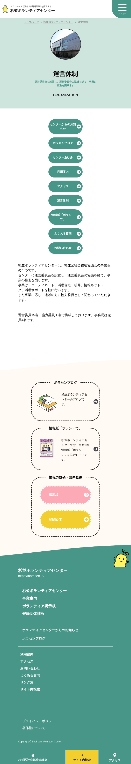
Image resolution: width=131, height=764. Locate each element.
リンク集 (26, 682)
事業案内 (29, 598)
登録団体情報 (33, 614)
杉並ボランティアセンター (58, 22)
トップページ (31, 22)
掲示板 (53, 495)
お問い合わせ (30, 668)
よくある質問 (30, 675)
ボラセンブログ (33, 638)
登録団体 (55, 519)
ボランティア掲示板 (39, 606)
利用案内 (26, 654)
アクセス (26, 661)
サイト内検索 (30, 689)
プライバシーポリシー (38, 721)
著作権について (33, 728)
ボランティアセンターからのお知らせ (50, 630)
